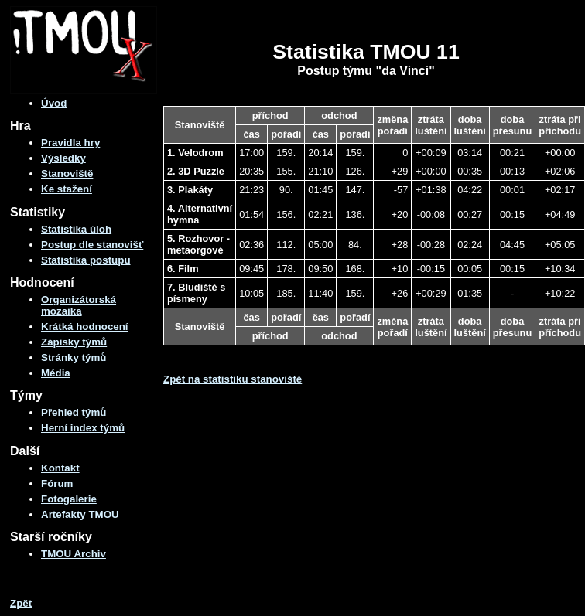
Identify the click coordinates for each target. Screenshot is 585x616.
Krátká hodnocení (84, 326)
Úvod (54, 103)
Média (55, 373)
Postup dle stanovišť (92, 244)
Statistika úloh (76, 229)
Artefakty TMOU (80, 514)
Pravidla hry (70, 142)
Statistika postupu (86, 260)
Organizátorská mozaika (78, 305)
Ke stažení (66, 189)
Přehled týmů (73, 412)
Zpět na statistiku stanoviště (232, 379)
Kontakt (60, 468)
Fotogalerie (69, 499)
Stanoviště (67, 173)
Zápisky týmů (74, 342)
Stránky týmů (73, 357)
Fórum (57, 483)
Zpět (21, 603)
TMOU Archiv (73, 554)
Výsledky (63, 158)
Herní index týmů (83, 428)
